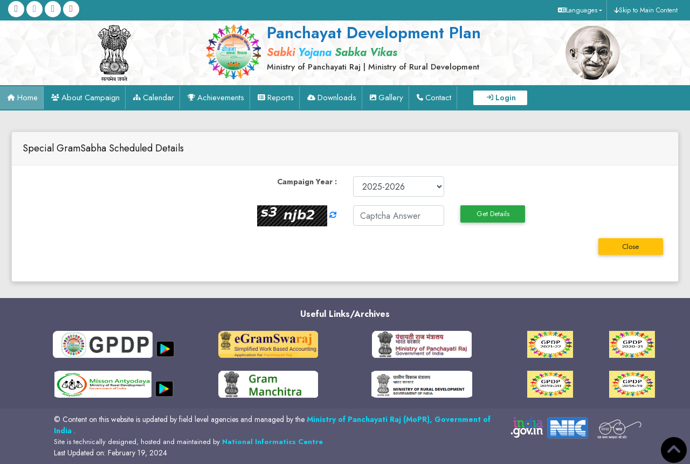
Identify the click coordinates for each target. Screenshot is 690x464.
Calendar (158, 97)
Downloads (337, 97)
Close (630, 246)
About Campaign (90, 97)
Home (27, 97)
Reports (280, 97)
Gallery (390, 97)
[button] (578, 10)
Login (505, 97)
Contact (438, 97)
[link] (370, 46)
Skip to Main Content (648, 10)
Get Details (493, 214)
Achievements (220, 97)
